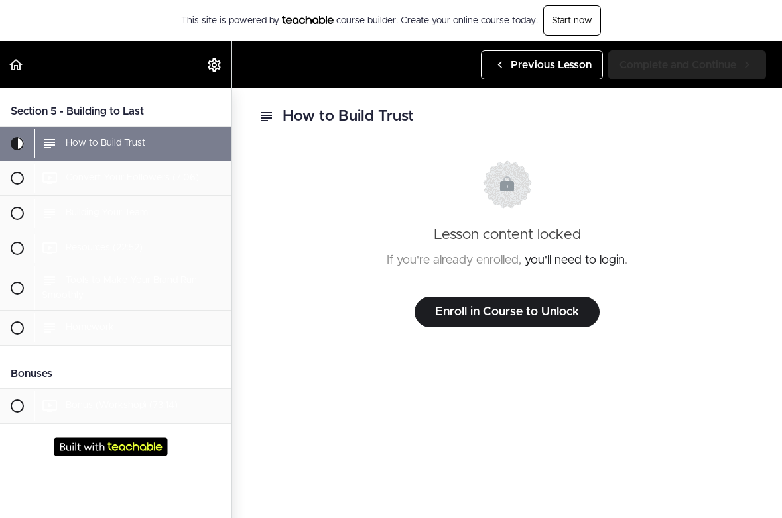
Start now (572, 20)
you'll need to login (575, 260)
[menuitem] (214, 64)
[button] (16, 64)
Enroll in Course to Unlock (507, 312)
